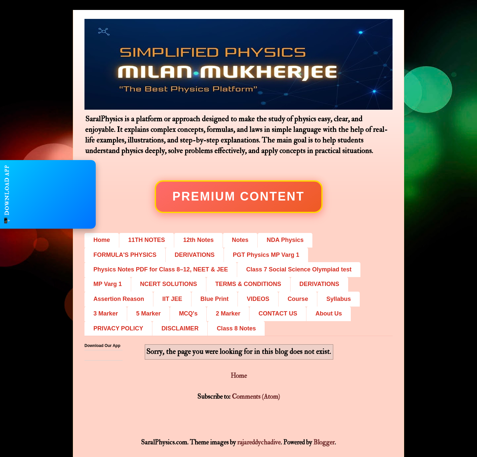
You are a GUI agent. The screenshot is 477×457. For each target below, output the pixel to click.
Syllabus (338, 299)
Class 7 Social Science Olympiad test (298, 269)
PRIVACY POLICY (118, 328)
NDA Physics (285, 240)
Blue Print (214, 299)
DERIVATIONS (194, 255)
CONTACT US (277, 313)
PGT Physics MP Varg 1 (266, 255)
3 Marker (105, 313)
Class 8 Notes (236, 328)
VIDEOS (258, 299)
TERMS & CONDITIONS (248, 284)
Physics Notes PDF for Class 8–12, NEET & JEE (160, 269)
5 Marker (148, 313)
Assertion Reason (118, 299)
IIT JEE (172, 299)
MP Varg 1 (107, 284)
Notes (240, 240)
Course (298, 299)
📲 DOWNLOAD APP (7, 194)
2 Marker (228, 313)
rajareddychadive (259, 442)
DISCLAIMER (179, 328)
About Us (328, 313)
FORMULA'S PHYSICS (124, 255)
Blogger (324, 442)
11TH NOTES (146, 240)
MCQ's (188, 313)
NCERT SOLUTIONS (168, 284)
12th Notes (198, 240)
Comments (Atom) (256, 396)
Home (101, 240)
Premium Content (239, 196)
